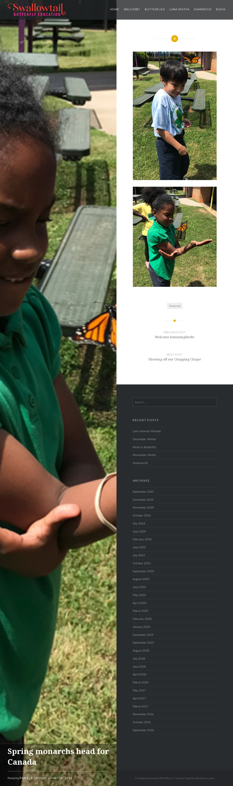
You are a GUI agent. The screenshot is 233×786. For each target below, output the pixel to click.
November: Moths (144, 455)
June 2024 (139, 531)
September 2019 (143, 642)
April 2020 (139, 603)
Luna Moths (179, 9)
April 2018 (139, 674)
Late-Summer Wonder (147, 431)
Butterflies (155, 9)
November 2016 (143, 714)
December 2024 (143, 499)
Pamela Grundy (33, 778)
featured (174, 306)
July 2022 (139, 555)
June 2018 (139, 666)
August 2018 (141, 650)
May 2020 (139, 595)
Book (220, 9)
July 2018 (139, 658)
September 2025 (143, 491)
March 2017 (140, 706)
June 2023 (139, 547)
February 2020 (142, 618)
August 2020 (141, 579)
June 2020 (139, 587)
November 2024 (143, 507)
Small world (140, 463)
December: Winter (144, 439)
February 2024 (142, 539)
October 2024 (142, 515)
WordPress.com (204, 778)
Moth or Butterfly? (145, 447)
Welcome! (132, 9)
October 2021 (142, 563)
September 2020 (143, 571)
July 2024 (139, 523)
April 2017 (139, 698)
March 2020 (140, 610)
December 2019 (143, 634)
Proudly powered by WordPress (154, 778)
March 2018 (140, 682)
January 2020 (141, 626)
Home (114, 9)
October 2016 (142, 722)
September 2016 (143, 730)
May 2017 (139, 690)
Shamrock (203, 9)
